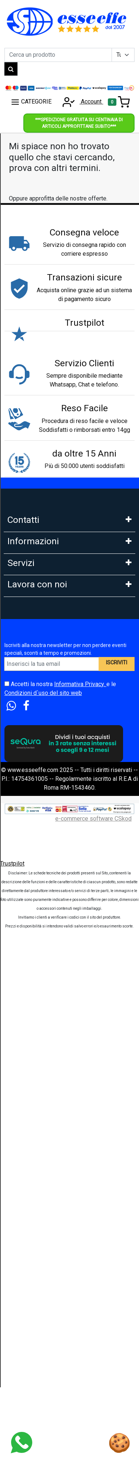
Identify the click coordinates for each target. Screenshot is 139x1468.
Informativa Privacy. (80, 1216)
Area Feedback (26, 730)
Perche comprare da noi (38, 795)
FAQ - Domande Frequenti (40, 682)
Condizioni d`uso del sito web (43, 1224)
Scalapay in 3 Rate (31, 873)
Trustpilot (12, 1395)
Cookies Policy (27, 698)
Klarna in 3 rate (26, 856)
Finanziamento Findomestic (43, 889)
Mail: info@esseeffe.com (40, 572)
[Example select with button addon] (123, 55)
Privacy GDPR (25, 714)
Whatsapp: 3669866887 (38, 555)
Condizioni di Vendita (34, 763)
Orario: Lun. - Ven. (29, 588)
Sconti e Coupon (28, 986)
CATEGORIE (31, 102)
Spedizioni (21, 937)
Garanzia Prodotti (29, 666)
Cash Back (20, 1002)
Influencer (20, 1096)
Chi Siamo (20, 649)
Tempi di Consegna (32, 970)
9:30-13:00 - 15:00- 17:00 (40, 604)
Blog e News (24, 1019)
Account (80, 101)
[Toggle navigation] (119, 102)
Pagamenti (21, 840)
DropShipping (25, 1064)
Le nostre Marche (30, 779)
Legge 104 (21, 921)
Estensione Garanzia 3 (36, 954)
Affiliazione (21, 1112)
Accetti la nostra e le (60, 1220)
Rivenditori (21, 1080)
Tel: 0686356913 (29, 539)
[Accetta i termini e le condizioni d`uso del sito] (6, 1215)
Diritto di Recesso (30, 747)
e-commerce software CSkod (93, 1350)
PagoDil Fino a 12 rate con (41, 905)
